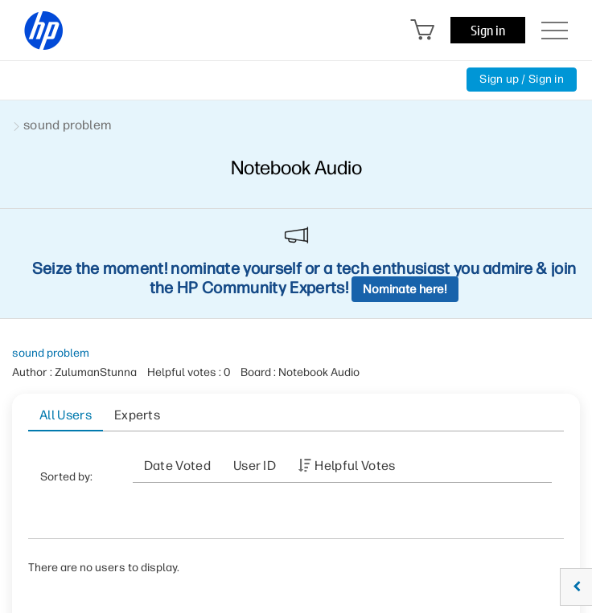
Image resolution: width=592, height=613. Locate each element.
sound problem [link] (67, 125)
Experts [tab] (137, 415)
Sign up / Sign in (521, 79)
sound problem (50, 353)
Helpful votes (354, 465)
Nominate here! (405, 289)
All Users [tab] (65, 415)
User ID (254, 465)
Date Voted (177, 465)
